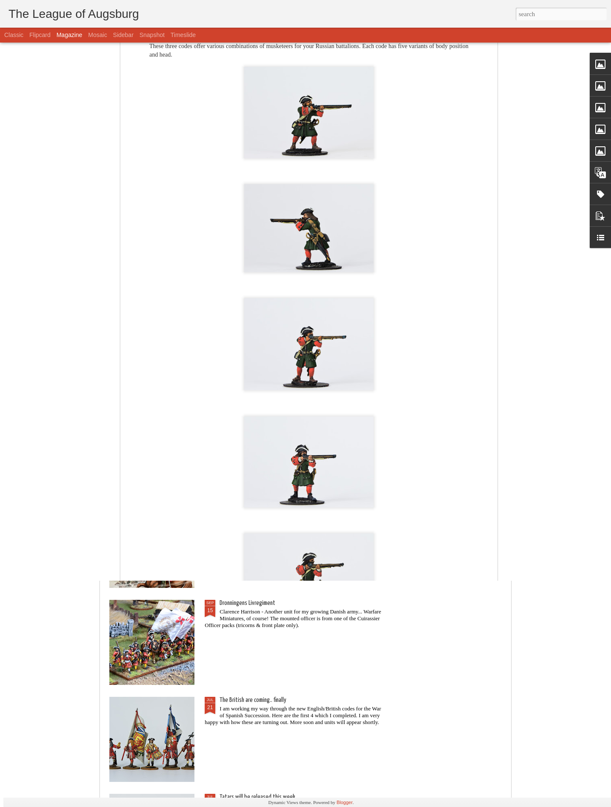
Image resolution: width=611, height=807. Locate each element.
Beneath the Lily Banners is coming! (259, 409)
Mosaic (97, 34)
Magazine (70, 34)
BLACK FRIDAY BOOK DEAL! (247, 506)
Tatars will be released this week (257, 797)
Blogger (345, 802)
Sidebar (123, 34)
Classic (13, 34)
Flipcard (40, 34)
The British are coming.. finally (253, 700)
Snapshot (152, 34)
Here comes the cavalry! (246, 312)
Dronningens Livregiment (247, 603)
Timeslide (183, 34)
